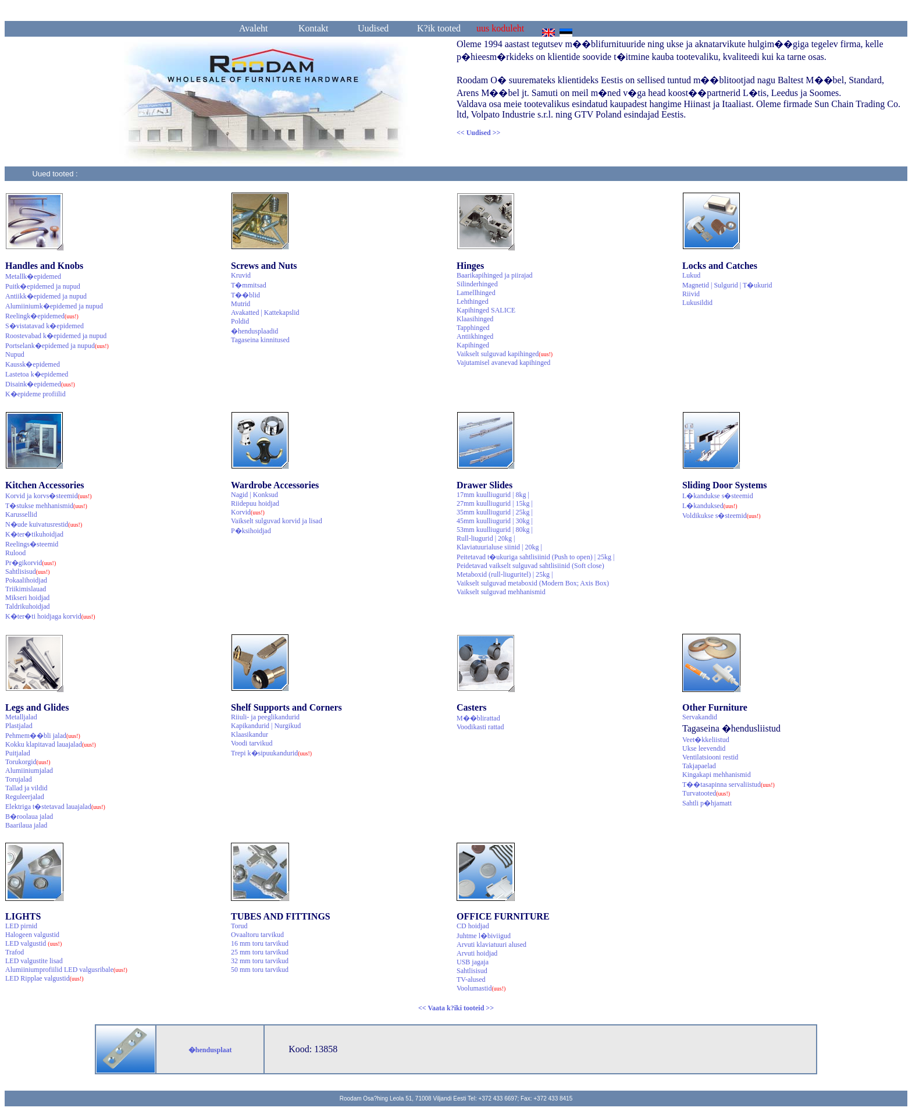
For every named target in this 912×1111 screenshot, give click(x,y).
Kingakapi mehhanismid (716, 775)
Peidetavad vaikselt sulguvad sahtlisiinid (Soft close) (530, 566)
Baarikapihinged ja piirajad (495, 275)
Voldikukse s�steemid (721, 516)
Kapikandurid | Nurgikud (266, 726)
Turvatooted (706, 793)
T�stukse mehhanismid (46, 506)
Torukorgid (28, 762)
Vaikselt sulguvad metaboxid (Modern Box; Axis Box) (533, 583)
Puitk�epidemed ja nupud (42, 286)
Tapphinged (473, 328)
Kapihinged (473, 345)
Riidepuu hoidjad (255, 503)
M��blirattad (478, 718)
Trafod (14, 952)
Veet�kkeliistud (705, 740)
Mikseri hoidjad (27, 598)
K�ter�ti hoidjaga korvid (50, 616)
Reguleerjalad (24, 797)
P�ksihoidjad (251, 531)
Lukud (691, 275)
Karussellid (21, 514)
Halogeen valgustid (32, 935)
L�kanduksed (710, 506)
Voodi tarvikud (251, 743)
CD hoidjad (473, 926)
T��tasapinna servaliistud (728, 784)
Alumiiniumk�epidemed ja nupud (54, 306)
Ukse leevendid (703, 748)
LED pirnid (21, 926)
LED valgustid (33, 943)
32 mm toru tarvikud (259, 961)
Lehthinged (473, 301)
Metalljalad (21, 717)
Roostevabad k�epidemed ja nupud (55, 336)
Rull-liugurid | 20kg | (486, 538)
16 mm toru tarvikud (259, 943)
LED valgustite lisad (34, 961)
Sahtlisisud (27, 571)
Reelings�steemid (31, 544)
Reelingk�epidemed (42, 316)
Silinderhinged (477, 284)
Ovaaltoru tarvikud (257, 935)
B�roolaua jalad (29, 816)
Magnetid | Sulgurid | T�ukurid (727, 285)
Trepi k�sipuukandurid (271, 753)
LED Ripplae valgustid (44, 978)
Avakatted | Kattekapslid (265, 312)
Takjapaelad (699, 766)
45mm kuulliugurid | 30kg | (495, 521)
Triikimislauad (25, 589)
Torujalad (18, 779)
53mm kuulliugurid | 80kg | (495, 530)
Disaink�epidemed (40, 384)
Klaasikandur (249, 734)
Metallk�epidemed (33, 276)
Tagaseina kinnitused (260, 340)
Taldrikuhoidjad (27, 606)
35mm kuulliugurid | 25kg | (495, 512)
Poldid (240, 321)
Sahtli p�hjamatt (707, 803)
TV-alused (471, 979)
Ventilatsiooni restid (710, 757)
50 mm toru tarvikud (259, 970)
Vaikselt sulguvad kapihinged (505, 354)
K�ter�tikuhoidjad (34, 534)
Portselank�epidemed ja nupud (57, 346)
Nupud (14, 354)
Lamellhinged (476, 293)
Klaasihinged (475, 319)
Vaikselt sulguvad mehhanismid (501, 592)
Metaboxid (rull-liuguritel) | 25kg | (505, 574)
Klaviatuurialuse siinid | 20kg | (499, 547)
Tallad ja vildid (26, 788)
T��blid (245, 295)
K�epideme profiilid (35, 394)
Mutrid (240, 304)
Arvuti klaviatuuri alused (491, 944)
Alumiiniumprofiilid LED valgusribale (66, 970)
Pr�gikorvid (30, 563)
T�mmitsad (248, 285)
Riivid (691, 294)
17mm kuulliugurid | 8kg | (493, 495)
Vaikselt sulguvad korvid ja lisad (276, 521)
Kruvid (241, 275)
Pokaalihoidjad (26, 580)
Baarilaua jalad (26, 825)
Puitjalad (17, 753)
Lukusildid (697, 303)
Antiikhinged (475, 336)
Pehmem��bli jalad (42, 736)
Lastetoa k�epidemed (36, 374)
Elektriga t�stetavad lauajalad (55, 807)
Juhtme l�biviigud (484, 936)
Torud (239, 926)
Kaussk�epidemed (32, 364)
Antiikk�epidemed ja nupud (46, 296)
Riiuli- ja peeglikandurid (265, 717)
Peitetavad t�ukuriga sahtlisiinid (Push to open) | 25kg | (535, 557)
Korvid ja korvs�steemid (48, 496)
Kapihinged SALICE (486, 310)
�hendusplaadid (254, 331)
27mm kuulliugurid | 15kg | (495, 503)
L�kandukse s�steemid (717, 496)
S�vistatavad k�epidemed (44, 326)
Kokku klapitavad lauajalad (50, 744)
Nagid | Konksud (254, 495)
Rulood (15, 553)
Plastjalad (19, 726)
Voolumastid (481, 988)
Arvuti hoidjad (477, 953)
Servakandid (699, 717)
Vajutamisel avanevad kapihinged (503, 362)
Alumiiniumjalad (29, 770)
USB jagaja (473, 962)
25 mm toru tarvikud (259, 952)
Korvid (248, 512)
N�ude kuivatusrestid (43, 524)
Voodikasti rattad (480, 727)
